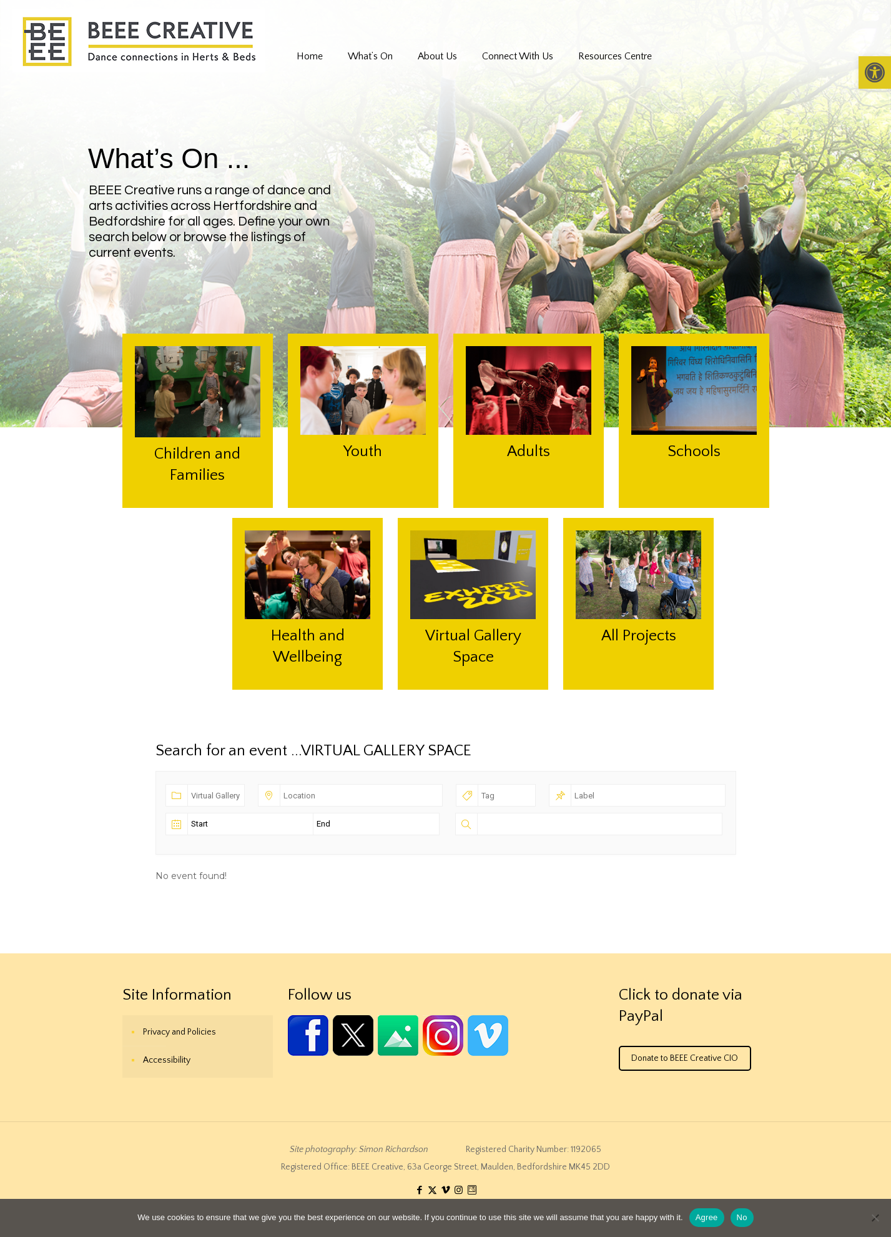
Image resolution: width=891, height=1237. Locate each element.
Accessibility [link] (166, 1060)
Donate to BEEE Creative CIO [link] (684, 1058)
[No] (875, 1217)
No (742, 1217)
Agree (707, 1217)
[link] (875, 72)
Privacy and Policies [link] (179, 1032)
